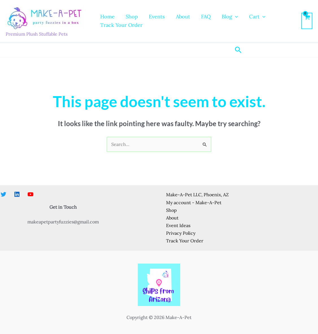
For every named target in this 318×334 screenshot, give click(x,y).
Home (107, 16)
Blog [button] (225, 16)
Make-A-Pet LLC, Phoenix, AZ (197, 194)
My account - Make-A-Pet (193, 202)
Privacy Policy (180, 233)
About (180, 16)
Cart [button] (251, 16)
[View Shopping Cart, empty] (306, 21)
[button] (230, 16)
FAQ (201, 16)
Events (154, 16)
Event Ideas (178, 225)
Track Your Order (121, 25)
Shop (130, 16)
